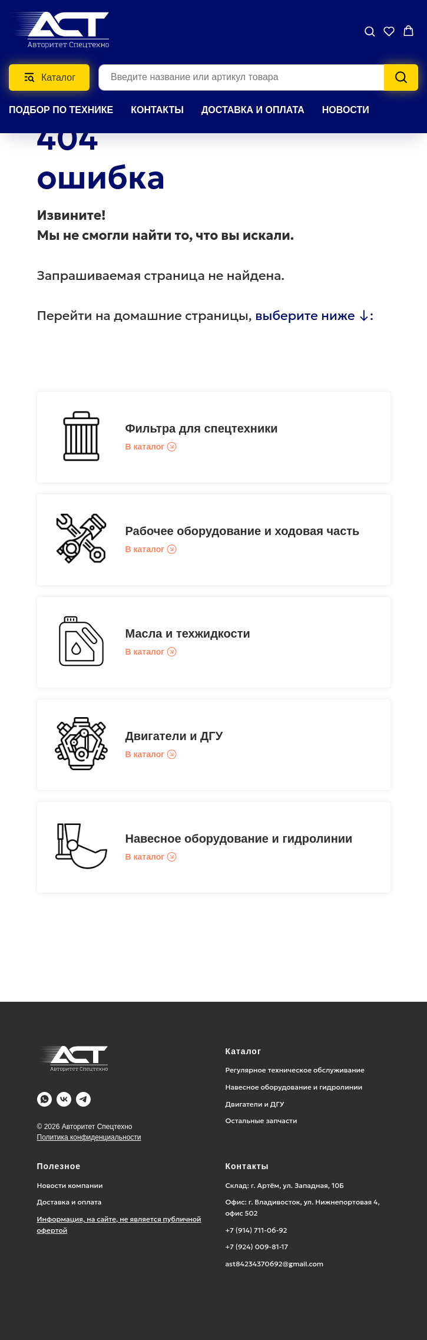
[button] (369, 31)
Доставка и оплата (69, 1201)
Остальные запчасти (261, 1120)
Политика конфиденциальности (89, 1137)
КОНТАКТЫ (157, 110)
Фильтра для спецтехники (201, 428)
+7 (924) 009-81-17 (257, 1246)
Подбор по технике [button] (61, 110)
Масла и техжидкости (187, 633)
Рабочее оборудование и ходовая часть (242, 530)
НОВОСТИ (345, 110)
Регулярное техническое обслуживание (295, 1069)
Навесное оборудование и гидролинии (239, 838)
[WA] (44, 1099)
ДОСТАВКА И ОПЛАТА (252, 110)
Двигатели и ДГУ (174, 736)
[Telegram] (83, 1099)
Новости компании (70, 1185)
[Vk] (64, 1099)
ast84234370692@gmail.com (275, 1263)
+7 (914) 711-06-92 (256, 1230)
